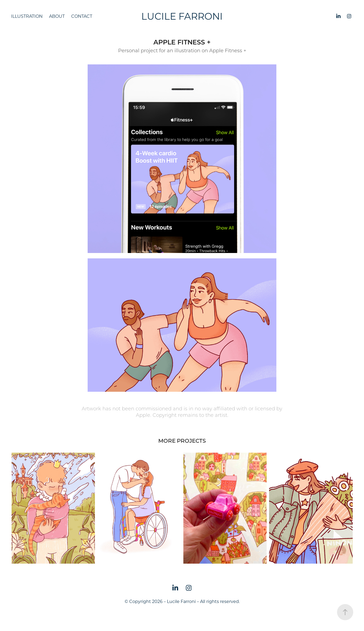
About (57, 16)
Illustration (27, 16)
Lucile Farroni (182, 16)
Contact (81, 16)
